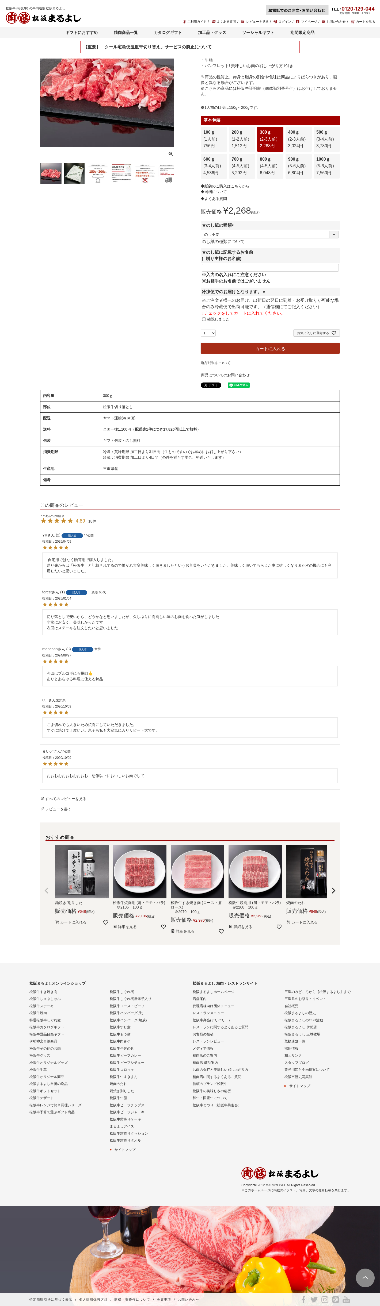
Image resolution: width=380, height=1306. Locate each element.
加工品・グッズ (212, 32)
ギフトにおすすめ (82, 32)
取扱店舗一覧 (294, 1041)
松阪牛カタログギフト (46, 1027)
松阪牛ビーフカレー (125, 1055)
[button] (46, 891)
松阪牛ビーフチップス (127, 1105)
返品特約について (216, 363)
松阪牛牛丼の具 (122, 1048)
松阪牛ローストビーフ (127, 1006)
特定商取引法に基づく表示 (51, 1300)
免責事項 (164, 1300)
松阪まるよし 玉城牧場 (302, 1034)
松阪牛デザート (41, 1098)
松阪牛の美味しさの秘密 (212, 1091)
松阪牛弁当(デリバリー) (211, 1020)
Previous (46, 81)
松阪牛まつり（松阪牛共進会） (217, 1105)
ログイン (284, 22)
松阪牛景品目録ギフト (46, 1034)
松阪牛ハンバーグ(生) (126, 1013)
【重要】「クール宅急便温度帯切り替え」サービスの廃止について (147, 47)
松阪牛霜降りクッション (129, 1133)
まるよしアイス (122, 1126)
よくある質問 (226, 22)
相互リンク (293, 1055)
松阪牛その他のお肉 (45, 1048)
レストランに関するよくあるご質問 (220, 1027)
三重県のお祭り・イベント (305, 999)
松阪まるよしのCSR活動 (303, 1020)
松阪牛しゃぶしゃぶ (45, 999)
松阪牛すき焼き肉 (43, 992)
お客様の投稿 (203, 1034)
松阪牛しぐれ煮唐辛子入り (130, 999)
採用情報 (291, 1048)
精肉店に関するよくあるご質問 (217, 1077)
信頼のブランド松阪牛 (210, 1084)
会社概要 (291, 1006)
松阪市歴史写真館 (298, 1077)
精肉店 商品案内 (205, 1063)
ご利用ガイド (197, 22)
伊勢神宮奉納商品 (43, 1041)
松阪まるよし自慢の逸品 (48, 1084)
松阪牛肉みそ (120, 1041)
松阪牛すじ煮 (120, 1027)
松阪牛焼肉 (38, 1013)
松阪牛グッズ (39, 1055)
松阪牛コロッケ (122, 1070)
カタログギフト (168, 32)
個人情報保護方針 (93, 1300)
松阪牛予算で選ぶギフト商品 (52, 1112)
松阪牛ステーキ (41, 1006)
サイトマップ (125, 1150)
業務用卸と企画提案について (307, 1070)
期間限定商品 (302, 32)
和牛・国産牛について (210, 1098)
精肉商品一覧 (126, 32)
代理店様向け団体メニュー (213, 1006)
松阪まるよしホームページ (213, 992)
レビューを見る (257, 22)
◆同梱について (214, 192)
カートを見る (365, 22)
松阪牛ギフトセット (45, 1091)
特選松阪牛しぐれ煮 (45, 1020)
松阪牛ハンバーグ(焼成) (128, 1020)
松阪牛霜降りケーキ (125, 1119)
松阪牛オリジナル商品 (46, 1077)
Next (167, 81)
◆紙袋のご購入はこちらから (225, 186)
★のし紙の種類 (219, 225)
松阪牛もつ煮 (120, 1034)
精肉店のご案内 (205, 1055)
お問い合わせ (336, 22)
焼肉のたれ (118, 1084)
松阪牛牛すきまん (124, 1077)
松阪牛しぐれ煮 (122, 992)
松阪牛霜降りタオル (125, 1140)
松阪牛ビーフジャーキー (129, 1112)
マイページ (309, 22)
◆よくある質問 (214, 198)
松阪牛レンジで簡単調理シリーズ (55, 1105)
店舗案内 (200, 999)
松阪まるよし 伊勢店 (300, 1027)
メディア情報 (203, 1048)
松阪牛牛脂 (118, 1098)
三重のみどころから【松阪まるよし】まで (317, 992)
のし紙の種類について (223, 241)
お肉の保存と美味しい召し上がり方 (220, 1070)
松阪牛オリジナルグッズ (48, 1063)
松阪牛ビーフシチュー (127, 1063)
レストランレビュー (208, 1041)
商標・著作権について (132, 1300)
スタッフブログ (296, 1063)
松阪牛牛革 (38, 1070)
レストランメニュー (208, 1013)
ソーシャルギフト (258, 32)
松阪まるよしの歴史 (300, 1013)
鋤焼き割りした (122, 1091)
